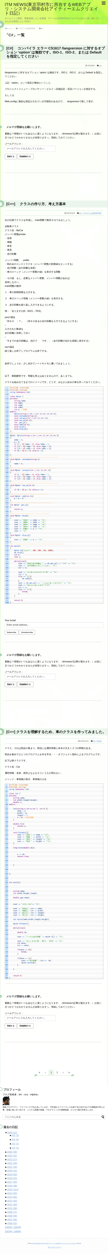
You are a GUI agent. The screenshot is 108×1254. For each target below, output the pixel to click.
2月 (15, 1144)
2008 (12, 1216)
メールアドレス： (14, 144)
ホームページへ (54, 1247)
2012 (12, 1201)
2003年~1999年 (13, 1231)
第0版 (79, 1243)
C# (100, 65)
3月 (15, 1139)
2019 (12, 1174)
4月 (15, 1135)
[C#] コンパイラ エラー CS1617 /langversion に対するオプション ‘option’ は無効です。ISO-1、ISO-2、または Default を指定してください (55, 52)
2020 (12, 1171)
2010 (12, 1208)
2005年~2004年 (13, 1227)
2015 (12, 1189)
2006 (12, 1223)
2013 (12, 1197)
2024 (12, 1156)
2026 (12, 1132)
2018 (12, 1178)
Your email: (10, 620)
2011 (12, 1204)
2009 (12, 1212)
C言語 (98, 741)
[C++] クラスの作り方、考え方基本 (36, 204)
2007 (12, 1219)
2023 (12, 1159)
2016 (12, 1186)
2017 (12, 1182)
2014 (12, 1193)
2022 (12, 1163)
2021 (12, 1167)
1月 (15, 1148)
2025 (12, 1152)
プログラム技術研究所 (92, 213)
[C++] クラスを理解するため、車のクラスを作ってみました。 (56, 732)
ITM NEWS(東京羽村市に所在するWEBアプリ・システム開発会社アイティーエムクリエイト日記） (51, 8)
